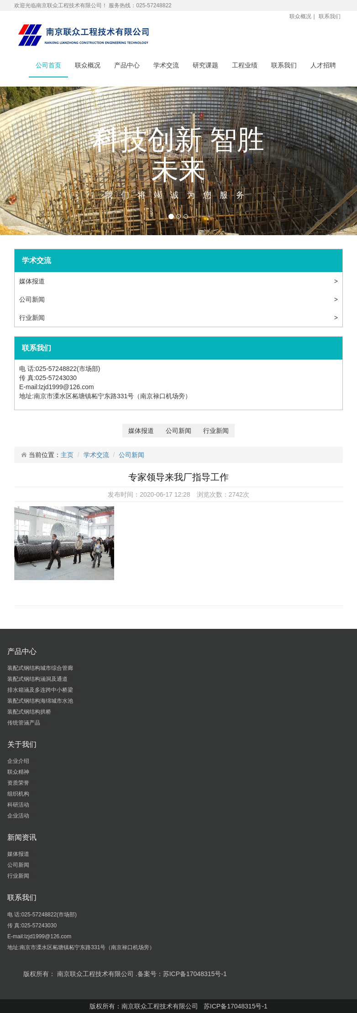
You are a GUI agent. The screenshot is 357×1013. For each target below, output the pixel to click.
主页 (67, 454)
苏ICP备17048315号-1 (236, 1006)
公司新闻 (33, 299)
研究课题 (205, 65)
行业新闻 (33, 317)
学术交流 (166, 65)
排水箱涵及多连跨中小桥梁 (40, 690)
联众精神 (19, 772)
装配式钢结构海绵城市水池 (40, 701)
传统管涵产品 (24, 723)
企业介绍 (19, 761)
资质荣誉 (19, 783)
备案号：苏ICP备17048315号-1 (182, 973)
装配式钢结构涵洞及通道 (38, 679)
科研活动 (19, 805)
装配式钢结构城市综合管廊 (40, 668)
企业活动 (19, 815)
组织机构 (19, 794)
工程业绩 (244, 65)
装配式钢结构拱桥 (29, 712)
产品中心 (127, 65)
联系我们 (330, 16)
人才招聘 (323, 65)
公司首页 (48, 65)
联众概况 (300, 16)
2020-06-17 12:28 (165, 494)
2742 (236, 494)
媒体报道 (33, 281)
